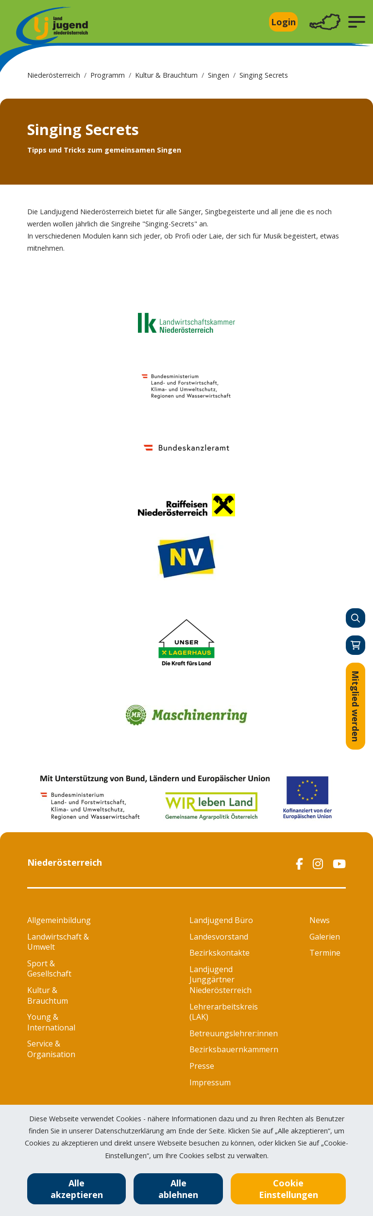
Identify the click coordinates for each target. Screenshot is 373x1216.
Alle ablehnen (178, 1188)
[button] (356, 22)
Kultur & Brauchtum (166, 75)
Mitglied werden (355, 706)
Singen (218, 75)
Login (283, 22)
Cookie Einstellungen (288, 1188)
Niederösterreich (53, 75)
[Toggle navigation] (324, 22)
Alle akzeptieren (77, 1188)
